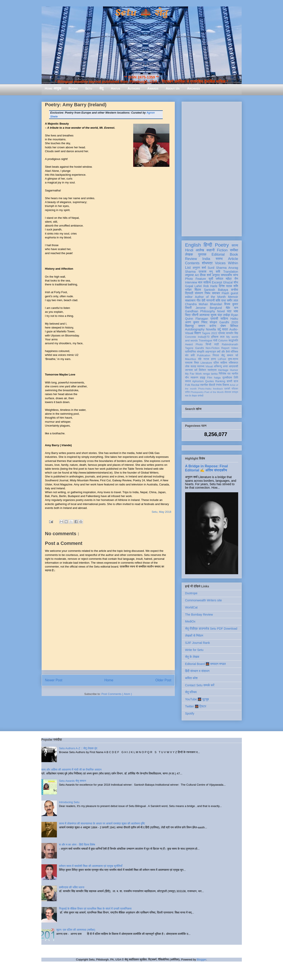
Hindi (189, 250)
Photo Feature (195, 278)
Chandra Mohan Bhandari (203, 304)
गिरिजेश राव (225, 373)
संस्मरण (199, 293)
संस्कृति (200, 351)
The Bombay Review (199, 614)
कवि (218, 271)
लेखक (189, 254)
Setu (88, 88)
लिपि (236, 377)
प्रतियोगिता (190, 351)
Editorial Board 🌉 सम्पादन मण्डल (205, 664)
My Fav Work (193, 373)
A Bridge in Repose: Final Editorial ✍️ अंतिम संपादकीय (206, 468)
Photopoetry (197, 392)
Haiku (234, 318)
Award (189, 344)
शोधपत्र (207, 263)
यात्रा (225, 329)
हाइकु (202, 377)
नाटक (206, 359)
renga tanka (210, 373)
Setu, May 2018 (161, 511)
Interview (191, 282)
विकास (225, 384)
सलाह (193, 366)
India (206, 259)
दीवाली (212, 384)
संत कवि (190, 355)
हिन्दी (208, 245)
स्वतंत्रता (212, 370)
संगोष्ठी (200, 395)
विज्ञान (197, 333)
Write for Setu (194, 650)
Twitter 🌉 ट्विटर (195, 706)
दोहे (199, 359)
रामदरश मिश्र (192, 362)
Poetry (222, 245)
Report (225, 348)
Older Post (163, 680)
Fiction (222, 250)
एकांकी (227, 388)
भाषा (235, 311)
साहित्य (224, 318)
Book (234, 254)
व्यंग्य (235, 275)
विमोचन (202, 370)
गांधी (215, 340)
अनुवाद (216, 275)
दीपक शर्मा (205, 275)
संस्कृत (213, 322)
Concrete (190, 336)
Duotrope (191, 593)
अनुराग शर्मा (199, 267)
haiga (217, 377)
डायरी (229, 381)
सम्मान (201, 326)
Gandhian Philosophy (200, 311)
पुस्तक (202, 254)
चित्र (188, 315)
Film (209, 377)
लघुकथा (189, 275)
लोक (187, 366)
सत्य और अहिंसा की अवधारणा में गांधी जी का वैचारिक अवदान (71, 769)
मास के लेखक (191, 395)
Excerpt (217, 282)
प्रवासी (214, 318)
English (193, 245)
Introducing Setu (69, 802)
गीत (198, 300)
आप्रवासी (233, 366)
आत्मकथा (204, 315)
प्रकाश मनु (206, 271)
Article (233, 259)
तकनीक (204, 384)
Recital (195, 384)
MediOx (190, 621)
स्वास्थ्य (200, 366)
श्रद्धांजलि (233, 340)
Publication (203, 355)
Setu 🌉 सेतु (141, 13)
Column (223, 340)
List (188, 268)
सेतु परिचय (191, 692)
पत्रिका (235, 388)
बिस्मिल (234, 326)
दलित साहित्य (220, 362)
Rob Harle (210, 286)
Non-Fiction (212, 348)
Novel (221, 311)
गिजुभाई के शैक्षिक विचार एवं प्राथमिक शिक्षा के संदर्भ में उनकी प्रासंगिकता (95, 908)
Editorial (218, 254)
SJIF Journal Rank (197, 642)
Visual (209, 366)
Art (197, 275)
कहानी (210, 250)
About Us (173, 88)
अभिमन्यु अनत (221, 366)
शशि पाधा (221, 300)
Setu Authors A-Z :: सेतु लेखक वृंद (78, 748)
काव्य (234, 245)
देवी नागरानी (208, 300)
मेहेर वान (232, 308)
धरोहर (188, 289)
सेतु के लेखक (192, 656)
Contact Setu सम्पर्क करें (199, 685)
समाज (188, 381)
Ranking (220, 381)
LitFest (222, 359)
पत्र (229, 311)
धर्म (195, 370)
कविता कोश (191, 678)
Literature (206, 362)
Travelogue (205, 340)
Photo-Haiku (204, 388)
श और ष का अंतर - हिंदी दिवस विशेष (77, 844)
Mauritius (190, 359)
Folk (187, 384)
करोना (213, 326)
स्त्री (216, 344)
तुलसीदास (227, 377)
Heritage (223, 370)
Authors (134, 88)
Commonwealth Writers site (203, 600)
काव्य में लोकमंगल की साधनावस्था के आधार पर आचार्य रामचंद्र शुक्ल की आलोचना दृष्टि (102, 823)
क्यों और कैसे (223, 351)
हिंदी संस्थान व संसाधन (197, 671)
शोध (236, 282)
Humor (234, 370)
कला (222, 336)
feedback (218, 388)
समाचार (216, 293)
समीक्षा (234, 250)
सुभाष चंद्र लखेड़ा (220, 315)
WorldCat (191, 607)
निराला (216, 355)
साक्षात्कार (190, 300)
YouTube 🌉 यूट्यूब (197, 699)
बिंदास (198, 289)
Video (234, 348)
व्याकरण (194, 377)
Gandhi (199, 348)
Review (191, 259)
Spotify (189, 713)
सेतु (101, 88)
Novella (211, 329)
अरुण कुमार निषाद (196, 322)
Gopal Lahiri (193, 286)
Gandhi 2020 (228, 322)
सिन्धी (208, 344)
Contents (192, 263)
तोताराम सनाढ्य (231, 392)
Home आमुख (53, 88)
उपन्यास (189, 370)
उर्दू (218, 329)
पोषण (223, 326)
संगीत (187, 392)
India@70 (204, 336)
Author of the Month (210, 297)
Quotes (209, 381)
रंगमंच (219, 384)
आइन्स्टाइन (210, 351)
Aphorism (198, 381)
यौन (187, 377)
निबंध (207, 293)
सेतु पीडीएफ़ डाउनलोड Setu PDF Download (211, 628)
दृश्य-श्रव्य (233, 359)
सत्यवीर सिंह (232, 333)
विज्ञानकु (189, 326)
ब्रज (236, 381)
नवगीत (235, 373)
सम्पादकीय (226, 275)
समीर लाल (232, 300)
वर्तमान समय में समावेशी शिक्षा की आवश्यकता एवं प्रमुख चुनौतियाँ (90, 866)
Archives (193, 88)
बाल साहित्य (204, 282)
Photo (199, 344)
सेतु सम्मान (227, 355)
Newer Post (54, 680)
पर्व (236, 355)
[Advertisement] (211, 168)
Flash (225, 293)
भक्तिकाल (233, 362)
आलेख (200, 250)
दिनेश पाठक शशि (228, 286)
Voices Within (226, 263)
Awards (152, 88)
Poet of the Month (214, 392)
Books (73, 88)
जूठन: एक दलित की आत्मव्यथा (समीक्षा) (75, 929)
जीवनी (195, 315)
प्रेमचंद (221, 333)
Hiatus (115, 88)
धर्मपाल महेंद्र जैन (227, 278)
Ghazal (228, 282)
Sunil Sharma (217, 267)
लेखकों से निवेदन (194, 635)
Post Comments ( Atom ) (116, 694)
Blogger (201, 959)
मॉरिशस (234, 351)
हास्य (213, 359)
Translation (230, 271)
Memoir (233, 297)
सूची (211, 278)
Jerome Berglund (209, 308)
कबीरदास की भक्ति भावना (71, 887)
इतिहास (214, 336)
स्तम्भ (219, 259)
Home (108, 680)
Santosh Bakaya (216, 289)
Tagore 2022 (209, 333)
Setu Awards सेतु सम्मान (72, 780)
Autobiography (195, 329)
